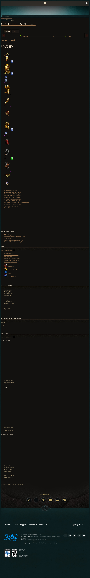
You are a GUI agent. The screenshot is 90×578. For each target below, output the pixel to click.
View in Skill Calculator (8, 250)
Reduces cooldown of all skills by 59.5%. (14, 236)
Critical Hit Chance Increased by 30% (14, 241)
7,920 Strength (8, 235)
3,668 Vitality (7, 238)
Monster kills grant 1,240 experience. (13, 240)
